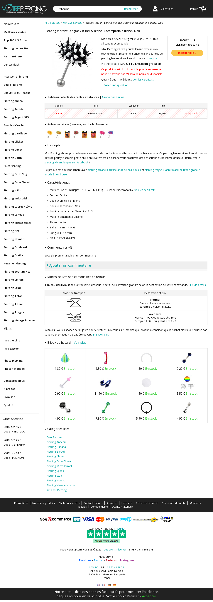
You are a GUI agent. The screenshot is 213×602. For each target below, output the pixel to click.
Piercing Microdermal (17, 223)
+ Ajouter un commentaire (68, 265)
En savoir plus (100, 334)
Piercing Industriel (15, 198)
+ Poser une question (115, 85)
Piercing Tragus (14, 312)
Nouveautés (11, 24)
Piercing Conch (13, 149)
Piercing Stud (12, 288)
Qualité (8, 405)
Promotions (21, 503)
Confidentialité (99, 506)
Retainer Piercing (15, 263)
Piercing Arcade (13, 109)
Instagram (127, 560)
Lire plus (152, 58)
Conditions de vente (174, 503)
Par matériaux (13, 56)
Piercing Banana (56, 447)
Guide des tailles (113, 97)
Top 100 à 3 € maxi (16, 40)
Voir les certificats (143, 79)
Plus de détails (197, 285)
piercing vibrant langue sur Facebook (66, 162)
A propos (9, 389)
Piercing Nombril (14, 239)
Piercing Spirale (13, 279)
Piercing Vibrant (55, 480)
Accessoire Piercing (16, 76)
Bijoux (8, 328)
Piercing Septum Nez (17, 271)
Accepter (149, 596)
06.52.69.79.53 (115, 567)
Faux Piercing (12, 166)
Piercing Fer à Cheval (17, 182)
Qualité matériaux (122, 506)
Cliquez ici (65, 596)
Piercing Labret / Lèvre (18, 206)
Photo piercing (13, 360)
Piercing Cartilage (15, 133)
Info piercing (12, 340)
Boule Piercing (13, 84)
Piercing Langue (14, 214)
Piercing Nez (12, 231)
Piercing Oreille (13, 255)
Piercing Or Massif (15, 247)
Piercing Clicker (13, 141)
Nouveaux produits (43, 503)
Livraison (9, 397)
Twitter (99, 560)
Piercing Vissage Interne (19, 320)
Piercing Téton (13, 296)
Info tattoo (11, 348)
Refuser (133, 596)
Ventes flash (12, 64)
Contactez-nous (14, 380)
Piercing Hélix (12, 190)
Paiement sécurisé (147, 503)
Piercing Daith (13, 158)
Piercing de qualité (16, 48)
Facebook (85, 560)
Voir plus (80, 343)
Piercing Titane (13, 304)
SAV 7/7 (93, 567)
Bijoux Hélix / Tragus (17, 93)
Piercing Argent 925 (16, 117)
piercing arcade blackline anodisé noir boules (114, 170)
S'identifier (166, 9)
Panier (194, 9)
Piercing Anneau (14, 101)
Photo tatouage (14, 368)
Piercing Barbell (55, 451)
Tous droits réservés (114, 549)
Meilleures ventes (15, 32)
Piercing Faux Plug (15, 174)
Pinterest (112, 560)
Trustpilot (119, 528)
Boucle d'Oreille (13, 125)
